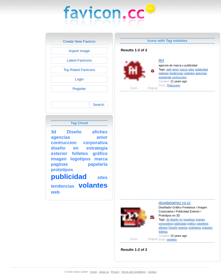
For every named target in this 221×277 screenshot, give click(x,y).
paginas (164, 73)
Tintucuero (173, 85)
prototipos (194, 227)
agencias (201, 73)
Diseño (172, 227)
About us (104, 272)
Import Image (79, 51)
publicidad (201, 69)
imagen (200, 219)
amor (175, 69)
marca (183, 69)
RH (161, 60)
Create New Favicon (79, 41)
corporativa (166, 223)
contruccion (179, 77)
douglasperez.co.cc (175, 203)
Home (93, 272)
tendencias (176, 73)
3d (168, 219)
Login (79, 79)
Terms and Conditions (133, 272)
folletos (163, 231)
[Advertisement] (53, 144)
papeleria (203, 223)
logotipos (189, 219)
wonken (172, 239)
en (181, 219)
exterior (183, 227)
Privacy (115, 272)
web (168, 69)
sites (191, 69)
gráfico (191, 223)
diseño (174, 219)
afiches (163, 227)
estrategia (165, 77)
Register (79, 89)
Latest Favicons (79, 60)
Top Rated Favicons (79, 70)
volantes (189, 73)
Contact (152, 272)
